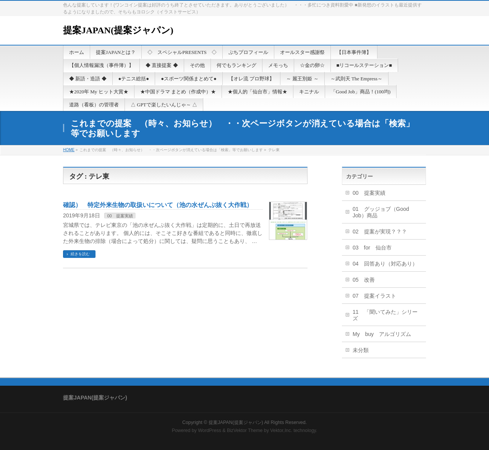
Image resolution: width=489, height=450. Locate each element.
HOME (68, 150)
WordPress (209, 430)
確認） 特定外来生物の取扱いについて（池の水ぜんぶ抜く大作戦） (158, 205)
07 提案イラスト (374, 296)
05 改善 (364, 280)
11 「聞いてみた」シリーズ (385, 315)
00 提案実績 (120, 216)
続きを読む (80, 254)
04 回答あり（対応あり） (385, 264)
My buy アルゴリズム (382, 334)
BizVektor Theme (245, 430)
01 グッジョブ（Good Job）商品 (381, 212)
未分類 (361, 350)
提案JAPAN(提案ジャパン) (118, 30)
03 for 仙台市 (372, 248)
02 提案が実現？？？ (380, 231)
